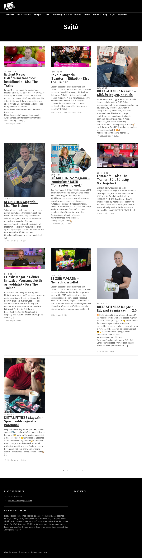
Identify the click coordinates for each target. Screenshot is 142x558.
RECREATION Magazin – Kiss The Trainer (21, 204)
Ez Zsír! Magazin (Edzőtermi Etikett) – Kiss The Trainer (70, 78)
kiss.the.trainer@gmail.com (20, 501)
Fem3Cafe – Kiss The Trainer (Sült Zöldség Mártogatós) (113, 179)
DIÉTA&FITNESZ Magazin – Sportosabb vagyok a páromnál (23, 421)
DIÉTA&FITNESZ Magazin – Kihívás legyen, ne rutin (116, 93)
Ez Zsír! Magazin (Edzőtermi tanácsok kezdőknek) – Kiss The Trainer (21, 79)
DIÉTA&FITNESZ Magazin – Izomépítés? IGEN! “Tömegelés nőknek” (70, 181)
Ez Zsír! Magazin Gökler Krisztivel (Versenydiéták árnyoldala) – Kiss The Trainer (23, 282)
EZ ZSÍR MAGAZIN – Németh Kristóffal (65, 280)
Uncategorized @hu (75, 112)
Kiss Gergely (10, 124)
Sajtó (19, 124)
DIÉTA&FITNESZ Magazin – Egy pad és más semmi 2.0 (117, 308)
